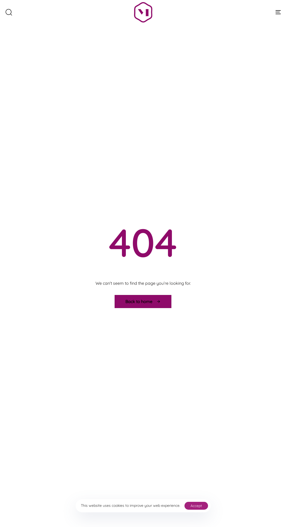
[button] (8, 12)
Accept (196, 505)
